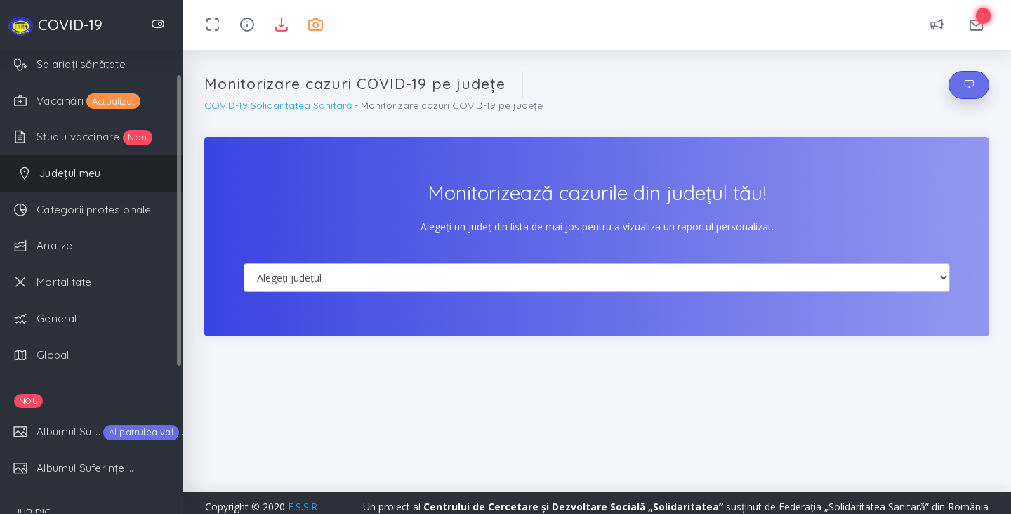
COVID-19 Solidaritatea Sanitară (278, 105)
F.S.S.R (302, 506)
